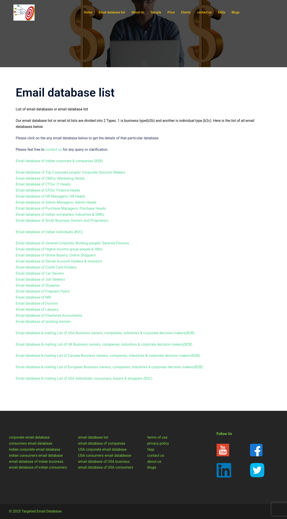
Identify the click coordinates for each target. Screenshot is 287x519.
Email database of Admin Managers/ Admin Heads (56, 202)
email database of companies (101, 443)
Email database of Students (38, 285)
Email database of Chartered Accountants (49, 315)
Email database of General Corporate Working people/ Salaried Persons (72, 243)
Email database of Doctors (37, 303)
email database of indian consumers (38, 467)
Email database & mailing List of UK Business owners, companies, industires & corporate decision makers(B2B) (104, 344)
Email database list (112, 12)
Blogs (236, 12)
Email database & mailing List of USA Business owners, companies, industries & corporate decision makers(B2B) (105, 333)
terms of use (157, 437)
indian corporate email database (34, 449)
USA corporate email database (102, 449)
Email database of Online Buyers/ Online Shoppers (56, 255)
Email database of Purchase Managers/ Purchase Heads (61, 208)
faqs (150, 449)
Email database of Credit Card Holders (46, 267)
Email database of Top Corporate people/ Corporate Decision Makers (70, 172)
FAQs (221, 12)
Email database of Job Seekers (40, 279)
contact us (204, 12)
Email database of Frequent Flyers (43, 291)
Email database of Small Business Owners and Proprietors (62, 220)
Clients (186, 12)
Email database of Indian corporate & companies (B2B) (59, 161)
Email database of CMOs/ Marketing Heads (50, 178)
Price (171, 12)
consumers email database (30, 443)
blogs (151, 467)
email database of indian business (36, 461)
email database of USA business (104, 461)
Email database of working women (43, 321)
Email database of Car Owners (40, 273)
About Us (137, 12)
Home (88, 12)
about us (154, 461)
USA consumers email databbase (104, 455)
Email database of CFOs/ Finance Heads (48, 190)
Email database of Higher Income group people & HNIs (59, 249)
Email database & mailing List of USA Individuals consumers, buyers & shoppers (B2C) (84, 378)
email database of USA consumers (105, 467)
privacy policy (158, 443)
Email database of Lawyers (37, 309)
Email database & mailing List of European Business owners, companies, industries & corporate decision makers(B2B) (109, 367)
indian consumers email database (36, 455)
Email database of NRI (33, 297)
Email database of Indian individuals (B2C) (49, 232)
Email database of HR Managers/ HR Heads (50, 196)
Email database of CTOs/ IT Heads (43, 184)
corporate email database (29, 437)
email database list (93, 437)
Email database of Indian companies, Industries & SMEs (60, 214)
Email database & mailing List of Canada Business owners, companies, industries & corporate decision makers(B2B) (108, 355)
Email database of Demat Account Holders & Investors (59, 261)
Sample (156, 12)
